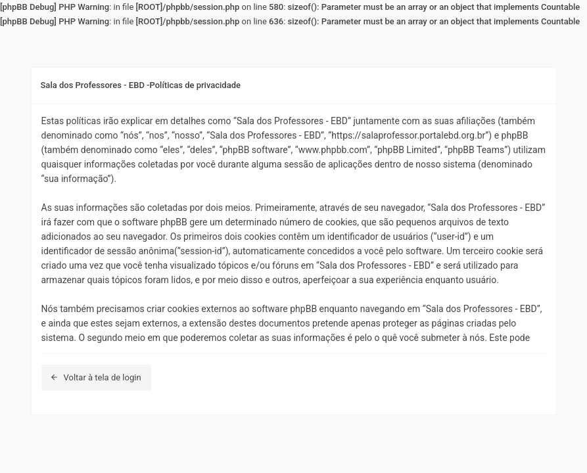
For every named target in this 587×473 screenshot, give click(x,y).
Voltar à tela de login (96, 377)
